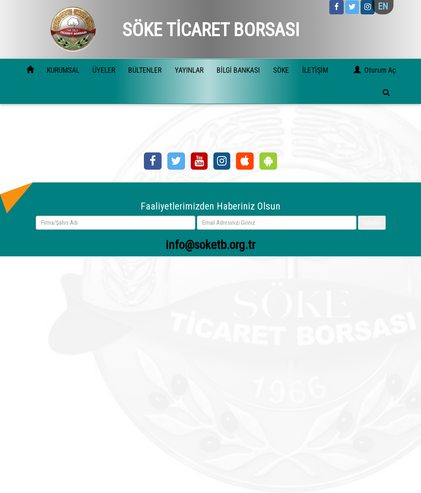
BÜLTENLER (145, 70)
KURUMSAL (63, 70)
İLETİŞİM (315, 70)
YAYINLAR (189, 70)
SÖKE (281, 70)
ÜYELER (104, 70)
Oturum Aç (380, 70)
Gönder (371, 222)
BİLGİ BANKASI (238, 70)
